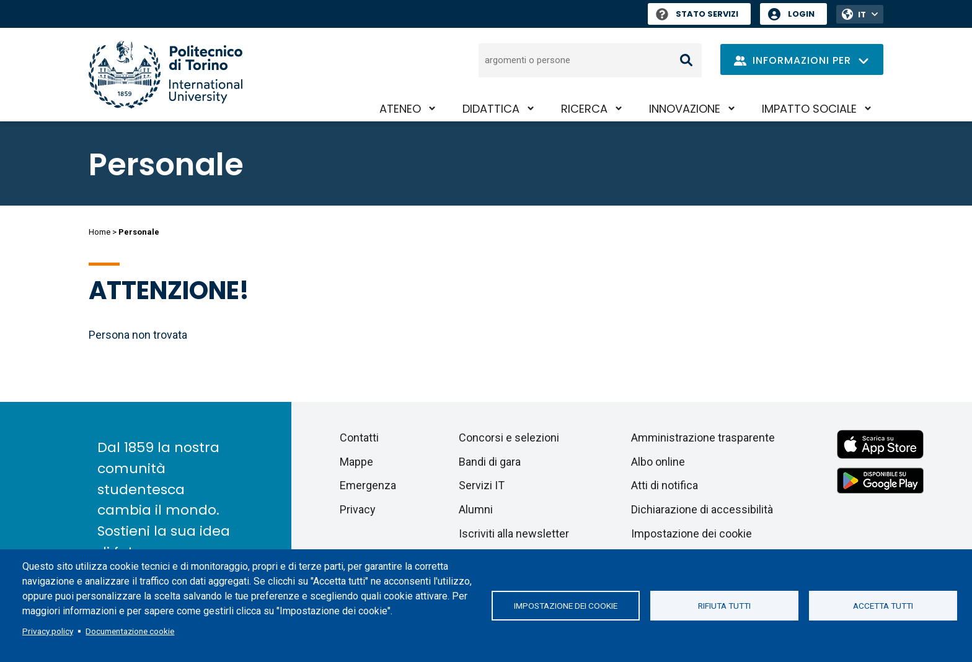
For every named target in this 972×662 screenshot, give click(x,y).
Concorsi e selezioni (509, 437)
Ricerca (584, 108)
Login (801, 14)
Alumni (476, 509)
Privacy (358, 509)
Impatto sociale (809, 108)
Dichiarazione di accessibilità (702, 509)
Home (99, 232)
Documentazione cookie (130, 631)
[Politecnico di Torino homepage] (165, 74)
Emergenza (368, 485)
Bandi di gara (490, 461)
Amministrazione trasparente (703, 437)
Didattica (490, 108)
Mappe (356, 461)
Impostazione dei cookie (565, 606)
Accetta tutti (883, 606)
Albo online (658, 461)
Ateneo (400, 108)
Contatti (359, 437)
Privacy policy (47, 631)
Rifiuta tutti (724, 606)
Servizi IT (482, 485)
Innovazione (684, 108)
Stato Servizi (697, 14)
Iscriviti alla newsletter (514, 533)
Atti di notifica (664, 485)
